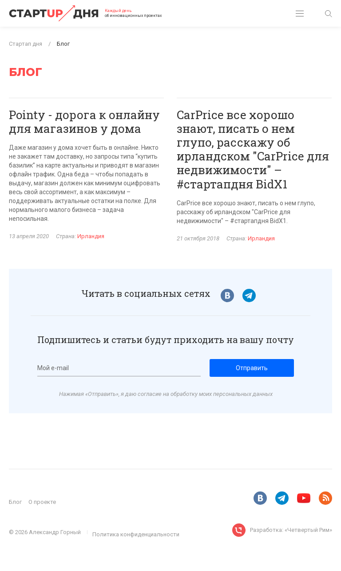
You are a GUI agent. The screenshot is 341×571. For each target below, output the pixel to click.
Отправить (252, 367)
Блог (15, 502)
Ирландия (90, 236)
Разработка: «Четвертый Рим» (291, 530)
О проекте (42, 502)
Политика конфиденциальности (135, 534)
